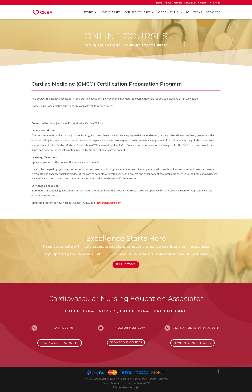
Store (88, 12)
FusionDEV (143, 383)
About (168, 3)
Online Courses (138, 12)
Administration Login (126, 387)
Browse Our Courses (126, 342)
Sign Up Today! (125, 264)
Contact (202, 3)
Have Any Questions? (192, 342)
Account (178, 3)
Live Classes (110, 12)
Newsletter (190, 3)
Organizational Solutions (180, 12)
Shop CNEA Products (60, 342)
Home (159, 3)
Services (213, 12)
